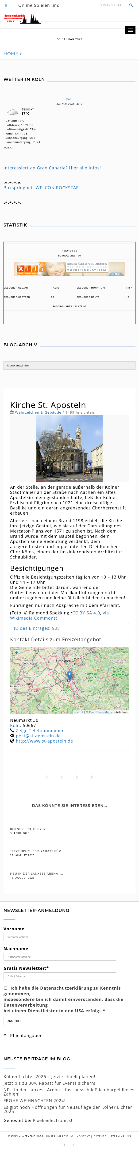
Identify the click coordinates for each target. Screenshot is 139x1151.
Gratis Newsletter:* (26, 968)
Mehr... (9, 147)
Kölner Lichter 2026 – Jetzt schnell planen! (49, 1076)
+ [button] (16, 653)
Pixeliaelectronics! (53, 1120)
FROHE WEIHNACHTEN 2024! (35, 1100)
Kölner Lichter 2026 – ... (32, 829)
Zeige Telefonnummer (40, 730)
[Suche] (112, 5)
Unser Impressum (59, 1136)
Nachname (16, 948)
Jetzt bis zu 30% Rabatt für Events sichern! (50, 1083)
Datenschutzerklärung (112, 1136)
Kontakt (83, 1136)
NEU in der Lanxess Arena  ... (36, 873)
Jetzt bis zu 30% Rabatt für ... (37, 851)
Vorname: (15, 929)
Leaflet (78, 712)
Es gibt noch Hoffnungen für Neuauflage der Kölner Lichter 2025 (68, 1109)
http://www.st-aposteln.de (44, 741)
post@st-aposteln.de (38, 736)
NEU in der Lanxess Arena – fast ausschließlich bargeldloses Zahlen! (69, 1092)
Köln (69, 99)
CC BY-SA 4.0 (86, 613)
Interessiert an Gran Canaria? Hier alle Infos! (52, 168)
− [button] (16, 660)
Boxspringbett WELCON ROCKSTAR (41, 187)
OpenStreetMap (100, 712)
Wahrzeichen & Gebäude (38, 412)
